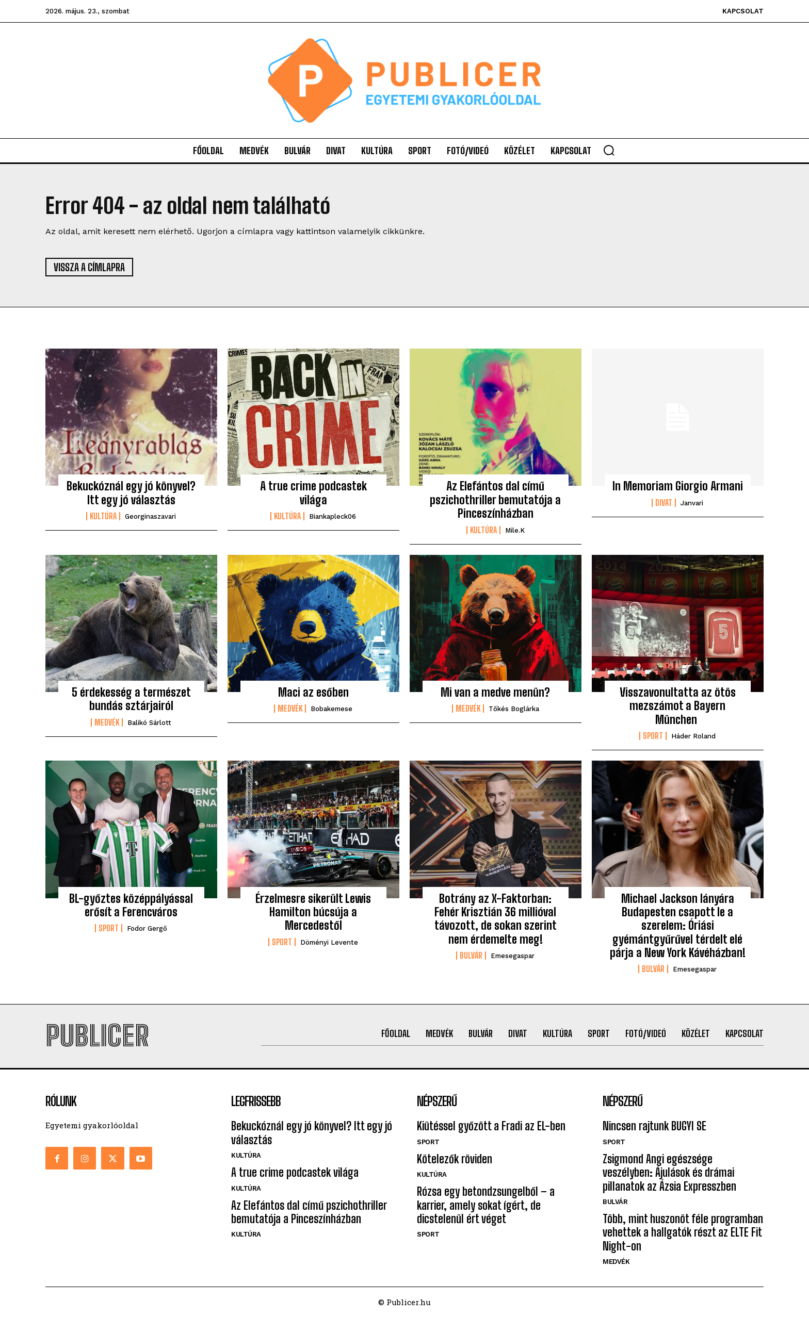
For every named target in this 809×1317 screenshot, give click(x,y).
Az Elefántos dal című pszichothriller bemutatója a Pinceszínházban (495, 499)
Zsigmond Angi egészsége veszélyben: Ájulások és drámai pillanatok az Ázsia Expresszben (669, 1172)
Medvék (106, 722)
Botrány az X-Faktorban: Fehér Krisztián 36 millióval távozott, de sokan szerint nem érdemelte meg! (495, 919)
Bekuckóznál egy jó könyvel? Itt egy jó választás (131, 492)
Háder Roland (693, 736)
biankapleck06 (332, 516)
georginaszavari (150, 516)
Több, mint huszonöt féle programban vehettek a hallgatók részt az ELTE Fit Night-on (683, 1232)
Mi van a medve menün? (495, 692)
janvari (692, 503)
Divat (663, 503)
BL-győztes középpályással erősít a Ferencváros (131, 905)
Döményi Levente (329, 942)
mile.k (515, 530)
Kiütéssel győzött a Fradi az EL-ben (491, 1126)
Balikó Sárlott (149, 723)
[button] (608, 150)
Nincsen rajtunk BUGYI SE (654, 1126)
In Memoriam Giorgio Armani (677, 486)
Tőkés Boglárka (514, 709)
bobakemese (331, 709)
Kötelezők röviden (454, 1159)
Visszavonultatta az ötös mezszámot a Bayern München (678, 706)
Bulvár (471, 955)
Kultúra (103, 516)
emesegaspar (513, 956)
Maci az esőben (313, 692)
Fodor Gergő (147, 928)
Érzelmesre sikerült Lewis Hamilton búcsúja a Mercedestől (313, 912)
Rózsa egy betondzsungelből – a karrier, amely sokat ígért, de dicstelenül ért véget (486, 1205)
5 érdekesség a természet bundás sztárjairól (131, 699)
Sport (653, 736)
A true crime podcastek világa (313, 492)
